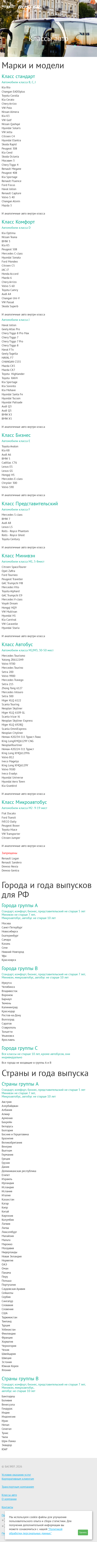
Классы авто (9, 1495)
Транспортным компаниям (18, 1487)
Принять (83, 1532)
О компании (9, 1499)
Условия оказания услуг (16, 1475)
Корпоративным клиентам (18, 1479)
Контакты (7, 1507)
